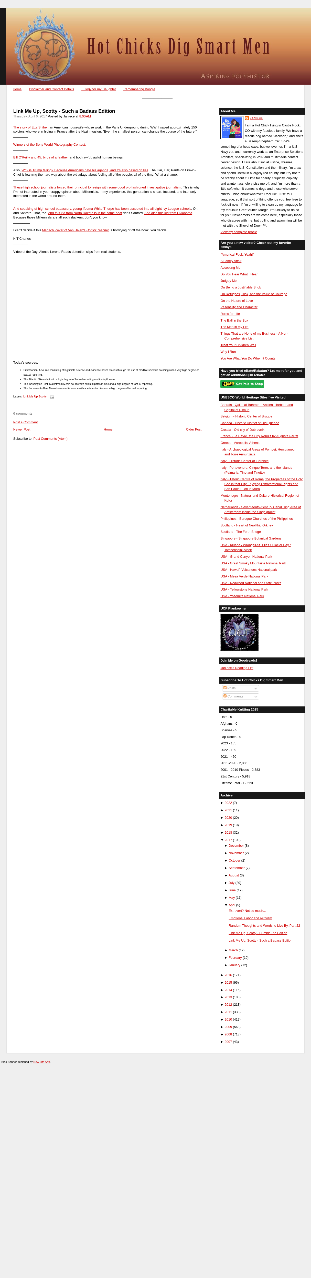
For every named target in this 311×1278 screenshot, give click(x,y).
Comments (233, 696)
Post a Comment (25, 422)
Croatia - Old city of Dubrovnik (242, 430)
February (235, 958)
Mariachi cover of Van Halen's (64, 230)
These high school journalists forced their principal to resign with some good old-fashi (75, 187)
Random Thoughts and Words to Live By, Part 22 (264, 925)
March (233, 950)
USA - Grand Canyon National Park (246, 556)
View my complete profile (238, 232)
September (237, 868)
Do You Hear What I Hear (239, 274)
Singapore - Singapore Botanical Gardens (250, 538)
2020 (228, 818)
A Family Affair (230, 261)
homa (188, 213)
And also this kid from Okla (164, 213)
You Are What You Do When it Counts (247, 358)
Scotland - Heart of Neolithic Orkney (246, 525)
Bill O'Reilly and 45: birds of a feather (40, 157)
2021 (228, 810)
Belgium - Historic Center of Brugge (246, 416)
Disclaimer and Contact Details (51, 89)
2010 (228, 1019)
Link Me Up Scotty (35, 396)
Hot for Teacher (97, 230)
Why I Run (228, 352)
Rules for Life (230, 314)
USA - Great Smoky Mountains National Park (253, 563)
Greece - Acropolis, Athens (239, 443)
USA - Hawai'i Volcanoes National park (248, 570)
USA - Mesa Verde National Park (244, 576)
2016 (228, 975)
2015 (228, 982)
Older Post (194, 429)
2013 (228, 997)
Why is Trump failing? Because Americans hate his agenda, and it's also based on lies (85, 170)
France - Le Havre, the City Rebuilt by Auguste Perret (259, 436)
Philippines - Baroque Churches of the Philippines (256, 519)
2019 (228, 825)
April (232, 905)
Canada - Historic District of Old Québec (249, 423)
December (236, 845)
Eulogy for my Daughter (98, 89)
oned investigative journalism (159, 187)
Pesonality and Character (238, 307)
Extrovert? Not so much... (247, 911)
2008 (228, 1034)
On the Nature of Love (236, 301)
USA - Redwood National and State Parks (250, 583)
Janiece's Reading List (236, 668)
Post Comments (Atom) (50, 439)
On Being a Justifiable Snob (240, 287)
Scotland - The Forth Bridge (240, 532)
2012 (228, 1004)
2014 (228, 990)
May (232, 898)
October (234, 860)
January (234, 965)
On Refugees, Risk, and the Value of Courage (253, 294)
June (232, 890)
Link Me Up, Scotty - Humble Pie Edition (258, 933)
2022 (228, 803)
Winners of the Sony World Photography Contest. (49, 144)
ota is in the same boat (105, 213)
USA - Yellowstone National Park (244, 589)
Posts (229, 688)
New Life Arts (42, 1061)
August (234, 875)
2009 (228, 1027)
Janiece (256, 118)
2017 (228, 840)
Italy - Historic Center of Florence (244, 461)
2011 (228, 1012)
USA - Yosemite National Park (242, 596)
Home (17, 89)
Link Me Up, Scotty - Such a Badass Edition (64, 111)
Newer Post (21, 429)
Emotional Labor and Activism (250, 918)
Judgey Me (228, 281)
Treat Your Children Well (238, 345)
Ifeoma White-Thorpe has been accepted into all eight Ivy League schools (137, 209)
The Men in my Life (234, 327)
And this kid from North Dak (68, 213)
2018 (228, 832)
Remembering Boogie (139, 89)
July (231, 883)
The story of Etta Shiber (30, 127)
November (236, 853)
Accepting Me (230, 267)
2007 (228, 1042)
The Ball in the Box (234, 320)
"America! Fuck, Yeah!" (237, 254)
